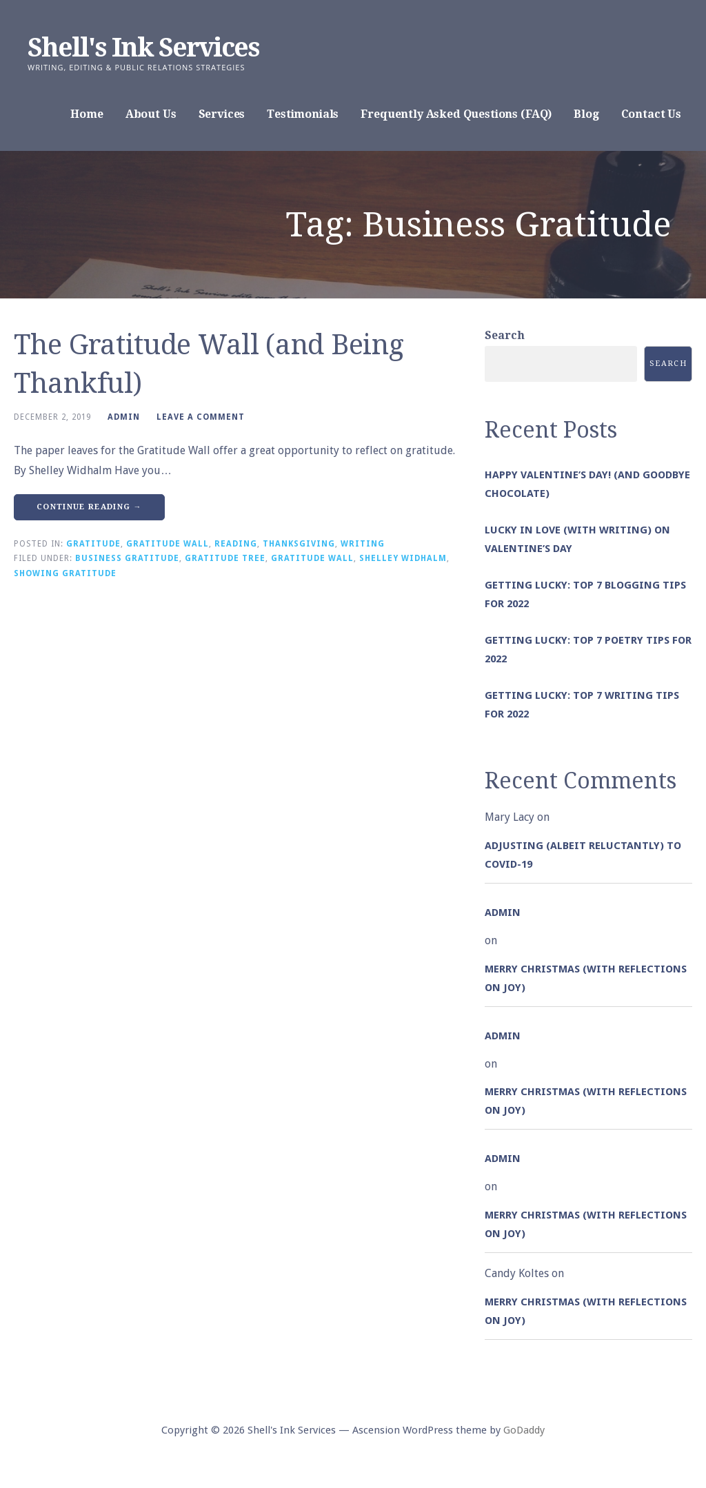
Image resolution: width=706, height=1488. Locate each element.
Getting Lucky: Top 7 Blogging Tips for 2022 (585, 594)
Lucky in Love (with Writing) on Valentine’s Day (577, 539)
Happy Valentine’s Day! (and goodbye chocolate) (587, 484)
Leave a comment (201, 417)
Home (86, 114)
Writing (363, 544)
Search (505, 335)
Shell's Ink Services (143, 47)
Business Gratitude (127, 558)
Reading (235, 544)
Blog (586, 114)
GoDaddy (524, 1430)
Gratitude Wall (167, 544)
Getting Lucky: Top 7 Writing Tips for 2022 (582, 704)
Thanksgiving (299, 544)
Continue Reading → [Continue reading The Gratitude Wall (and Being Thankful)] (89, 506)
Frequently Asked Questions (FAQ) (456, 114)
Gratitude (93, 544)
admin (124, 417)
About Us (150, 114)
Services (222, 114)
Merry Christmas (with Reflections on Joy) (586, 978)
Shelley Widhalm (403, 558)
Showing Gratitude (65, 573)
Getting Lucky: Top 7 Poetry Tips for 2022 (588, 649)
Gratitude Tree (225, 558)
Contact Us (651, 114)
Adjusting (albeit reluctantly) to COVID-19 (583, 854)
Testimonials (303, 114)
